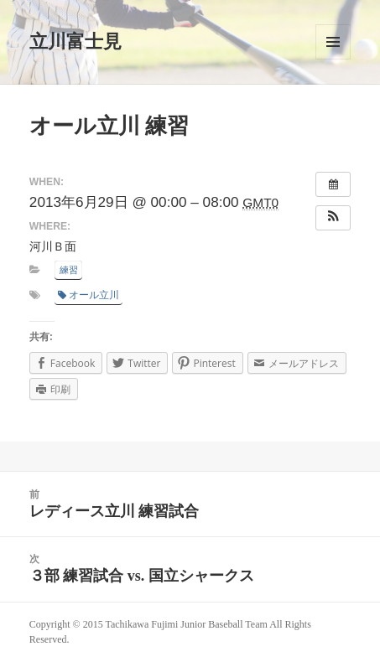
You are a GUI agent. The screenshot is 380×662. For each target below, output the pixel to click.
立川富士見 (75, 41)
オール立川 (88, 295)
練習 (69, 270)
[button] (333, 218)
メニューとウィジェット (333, 41)
